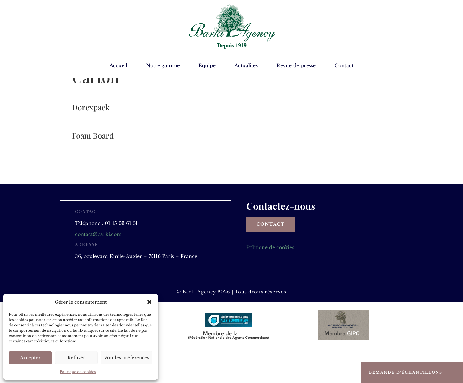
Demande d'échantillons (405, 372)
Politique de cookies (78, 371)
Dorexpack (91, 139)
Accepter (30, 357)
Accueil (118, 65)
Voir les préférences (126, 357)
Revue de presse (296, 65)
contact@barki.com (98, 266)
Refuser (76, 357)
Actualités (246, 65)
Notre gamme (163, 65)
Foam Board (93, 167)
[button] (149, 302)
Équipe (207, 65)
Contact (344, 65)
